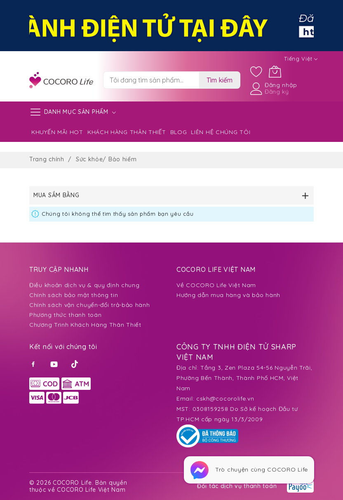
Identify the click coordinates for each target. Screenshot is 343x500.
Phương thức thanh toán (65, 314)
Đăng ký (277, 91)
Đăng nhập (281, 85)
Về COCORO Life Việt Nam (216, 285)
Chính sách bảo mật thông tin (73, 295)
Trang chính (47, 159)
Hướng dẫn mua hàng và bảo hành (228, 295)
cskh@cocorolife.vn (225, 398)
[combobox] (151, 80)
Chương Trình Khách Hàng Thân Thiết (85, 324)
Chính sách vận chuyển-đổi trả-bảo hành (89, 305)
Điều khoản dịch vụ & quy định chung (84, 285)
